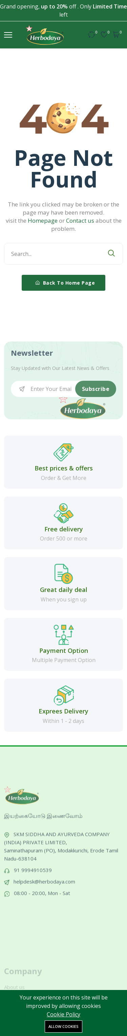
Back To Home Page (65, 283)
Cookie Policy (63, 1014)
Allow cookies (63, 1026)
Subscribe (96, 389)
